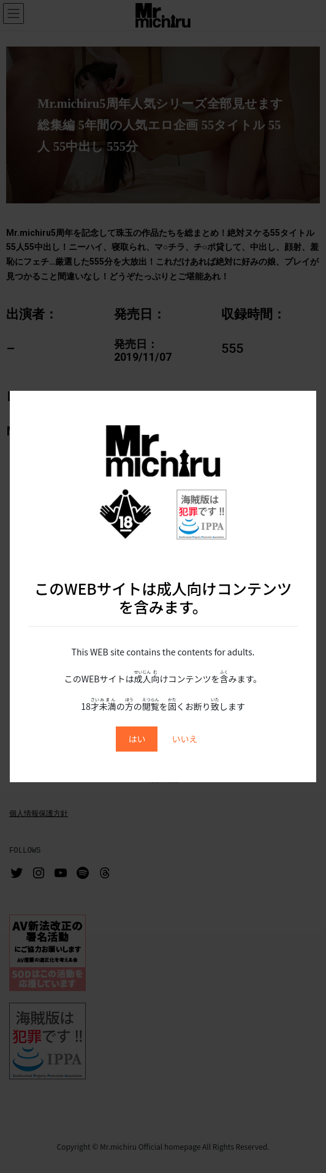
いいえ (185, 739)
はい (136, 739)
